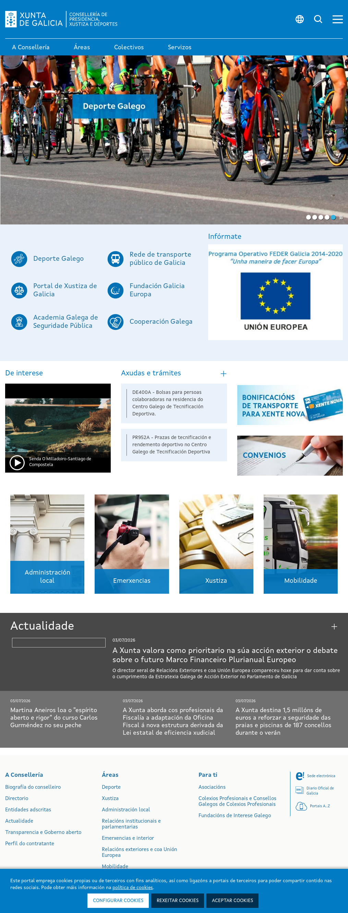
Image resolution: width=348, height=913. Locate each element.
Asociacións (212, 787)
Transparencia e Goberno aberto (43, 832)
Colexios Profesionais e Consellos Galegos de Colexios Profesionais (237, 801)
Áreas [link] (82, 47)
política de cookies (132, 887)
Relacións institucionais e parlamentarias (131, 824)
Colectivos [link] (129, 47)
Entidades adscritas (28, 810)
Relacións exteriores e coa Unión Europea (139, 852)
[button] (338, 19)
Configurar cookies (118, 900)
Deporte (111, 787)
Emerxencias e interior (128, 838)
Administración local (126, 810)
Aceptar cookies (232, 900)
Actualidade (19, 821)
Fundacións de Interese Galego (235, 816)
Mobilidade (115, 867)
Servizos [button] (180, 47)
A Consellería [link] (31, 47)
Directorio (16, 798)
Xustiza (110, 798)
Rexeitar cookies (178, 900)
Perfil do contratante (29, 844)
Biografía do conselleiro (33, 787)
